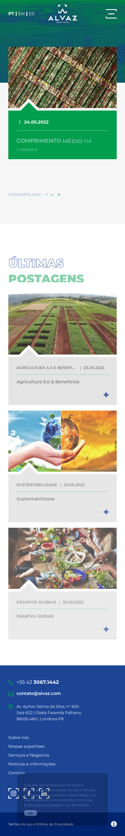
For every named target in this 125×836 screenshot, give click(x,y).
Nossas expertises (26, 746)
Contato (16, 772)
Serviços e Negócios (28, 755)
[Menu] (111, 13)
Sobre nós (18, 737)
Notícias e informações (31, 763)
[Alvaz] (62, 14)
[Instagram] (13, 793)
